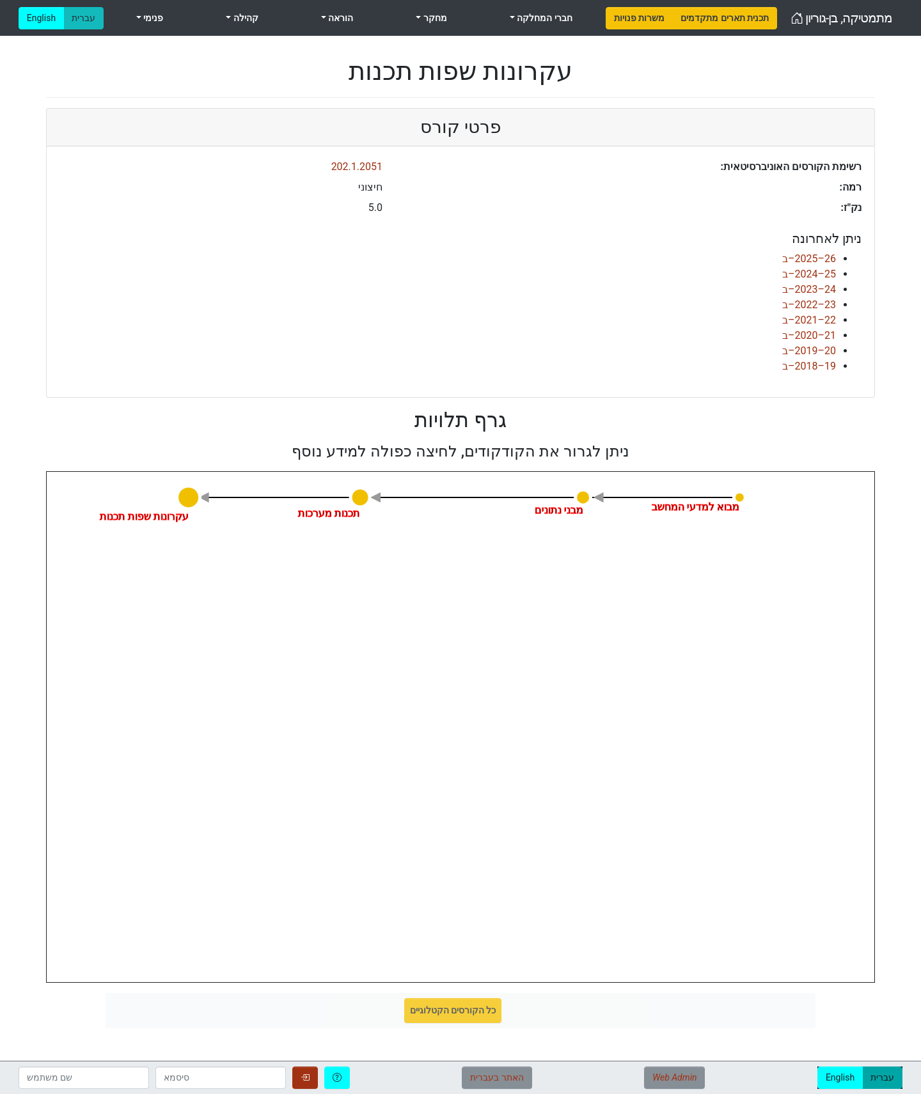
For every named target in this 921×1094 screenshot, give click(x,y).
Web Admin (674, 1077)
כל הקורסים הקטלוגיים (453, 1010)
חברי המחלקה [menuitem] (543, 18)
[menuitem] (639, 18)
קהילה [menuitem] (244, 18)
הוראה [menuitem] (339, 18)
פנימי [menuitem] (152, 18)
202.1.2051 (356, 166)
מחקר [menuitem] (433, 18)
